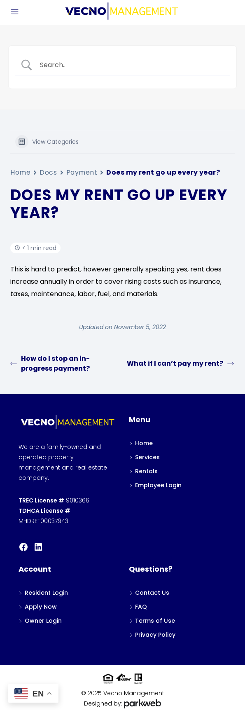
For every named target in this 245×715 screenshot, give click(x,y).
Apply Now (41, 607)
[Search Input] (130, 65)
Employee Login (158, 485)
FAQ (141, 607)
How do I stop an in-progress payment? (50, 363)
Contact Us (152, 593)
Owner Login (43, 621)
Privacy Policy (155, 635)
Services (147, 457)
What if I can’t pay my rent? (180, 363)
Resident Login (46, 593)
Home (20, 172)
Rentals (146, 471)
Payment (82, 172)
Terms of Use (155, 621)
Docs (48, 172)
